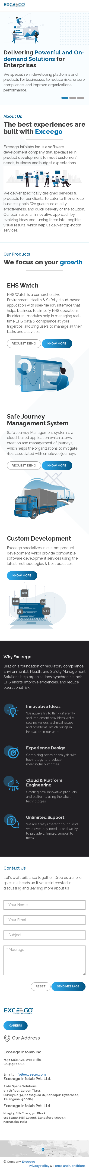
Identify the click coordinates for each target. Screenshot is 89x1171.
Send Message (68, 986)
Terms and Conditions (69, 1166)
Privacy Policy (39, 1166)
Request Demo (24, 343)
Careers (15, 1025)
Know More (57, 343)
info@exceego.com (30, 1074)
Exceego (28, 1161)
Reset (41, 986)
